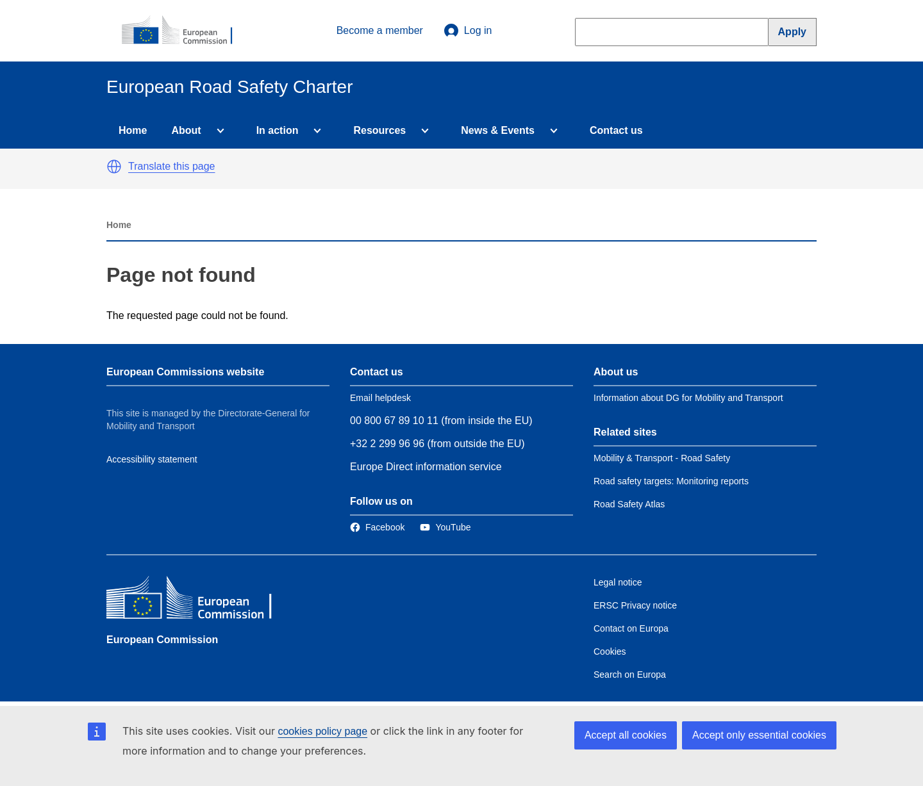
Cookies (610, 651)
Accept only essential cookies (759, 735)
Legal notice (618, 582)
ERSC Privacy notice (635, 605)
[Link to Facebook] (377, 527)
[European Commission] (184, 30)
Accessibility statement (151, 459)
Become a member (380, 30)
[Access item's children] (218, 130)
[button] (114, 166)
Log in (468, 30)
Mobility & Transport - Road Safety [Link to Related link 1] (662, 458)
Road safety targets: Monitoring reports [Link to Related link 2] (671, 481)
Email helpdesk (380, 398)
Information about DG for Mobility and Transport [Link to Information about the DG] (688, 398)
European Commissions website (185, 371)
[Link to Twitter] (445, 527)
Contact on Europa (631, 628)
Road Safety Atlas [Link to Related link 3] (629, 504)
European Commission (162, 639)
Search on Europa (630, 674)
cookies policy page (322, 731)
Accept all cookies (626, 735)
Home (133, 130)
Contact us (616, 130)
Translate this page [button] (171, 166)
